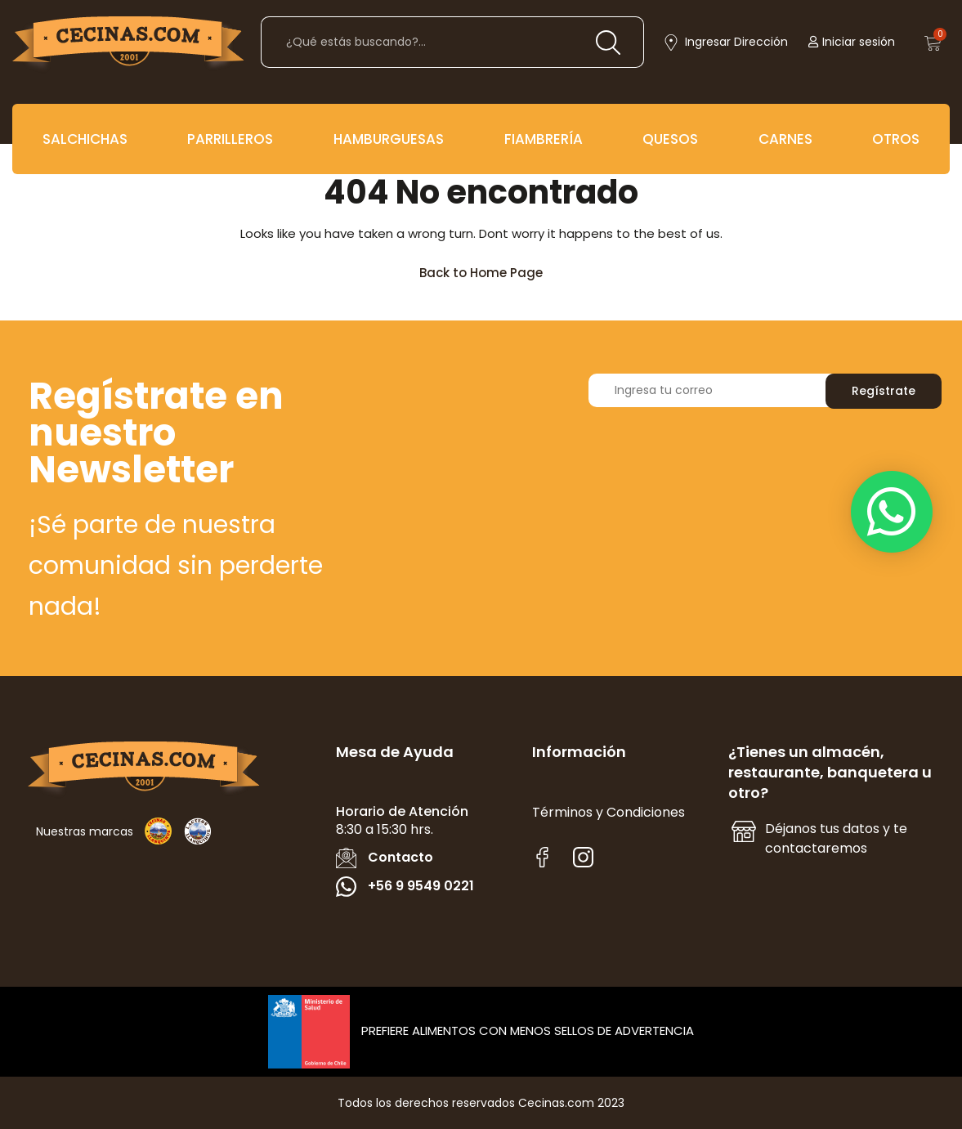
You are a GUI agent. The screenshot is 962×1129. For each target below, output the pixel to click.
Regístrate (883, 391)
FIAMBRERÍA (543, 139)
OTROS (895, 139)
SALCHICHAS (85, 139)
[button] (892, 512)
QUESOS (670, 139)
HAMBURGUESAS (388, 139)
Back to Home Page (488, 268)
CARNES (785, 139)
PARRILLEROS (230, 139)
